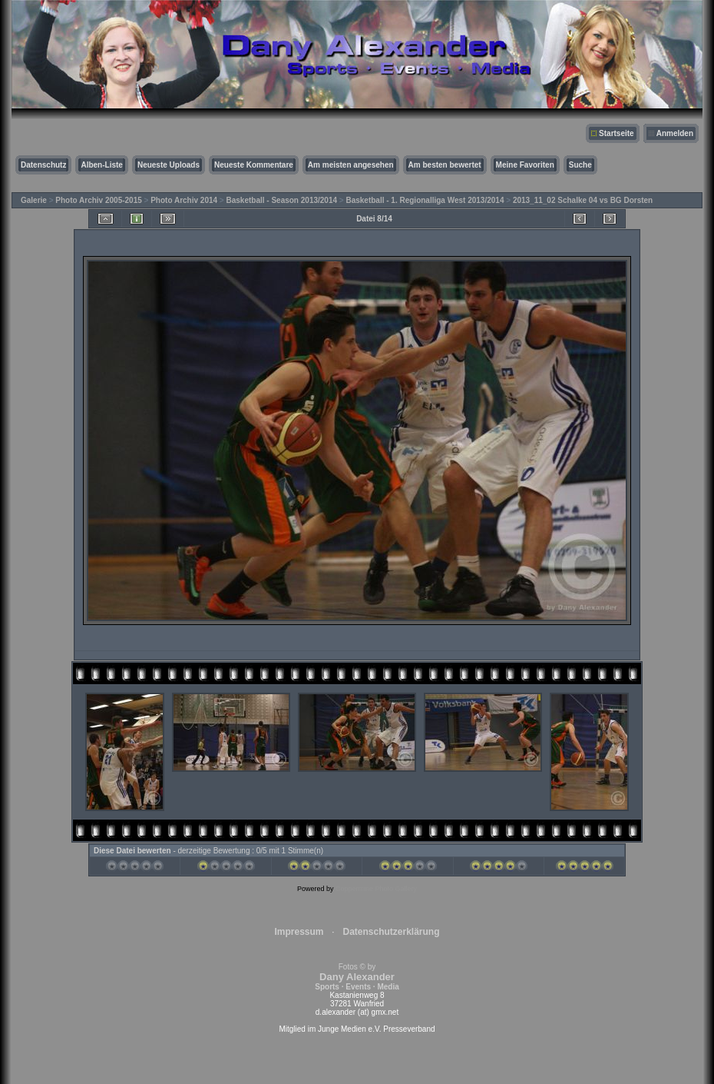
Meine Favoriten (525, 165)
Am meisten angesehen (351, 165)
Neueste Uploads (168, 165)
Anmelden (674, 133)
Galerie (34, 200)
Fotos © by (356, 977)
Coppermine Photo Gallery (376, 889)
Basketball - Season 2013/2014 (282, 200)
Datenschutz (43, 165)
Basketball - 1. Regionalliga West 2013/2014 (424, 200)
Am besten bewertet (444, 165)
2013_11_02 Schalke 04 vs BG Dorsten (583, 200)
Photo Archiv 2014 (183, 200)
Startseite (616, 133)
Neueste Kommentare (253, 165)
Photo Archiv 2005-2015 (98, 200)
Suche (580, 165)
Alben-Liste (101, 165)
